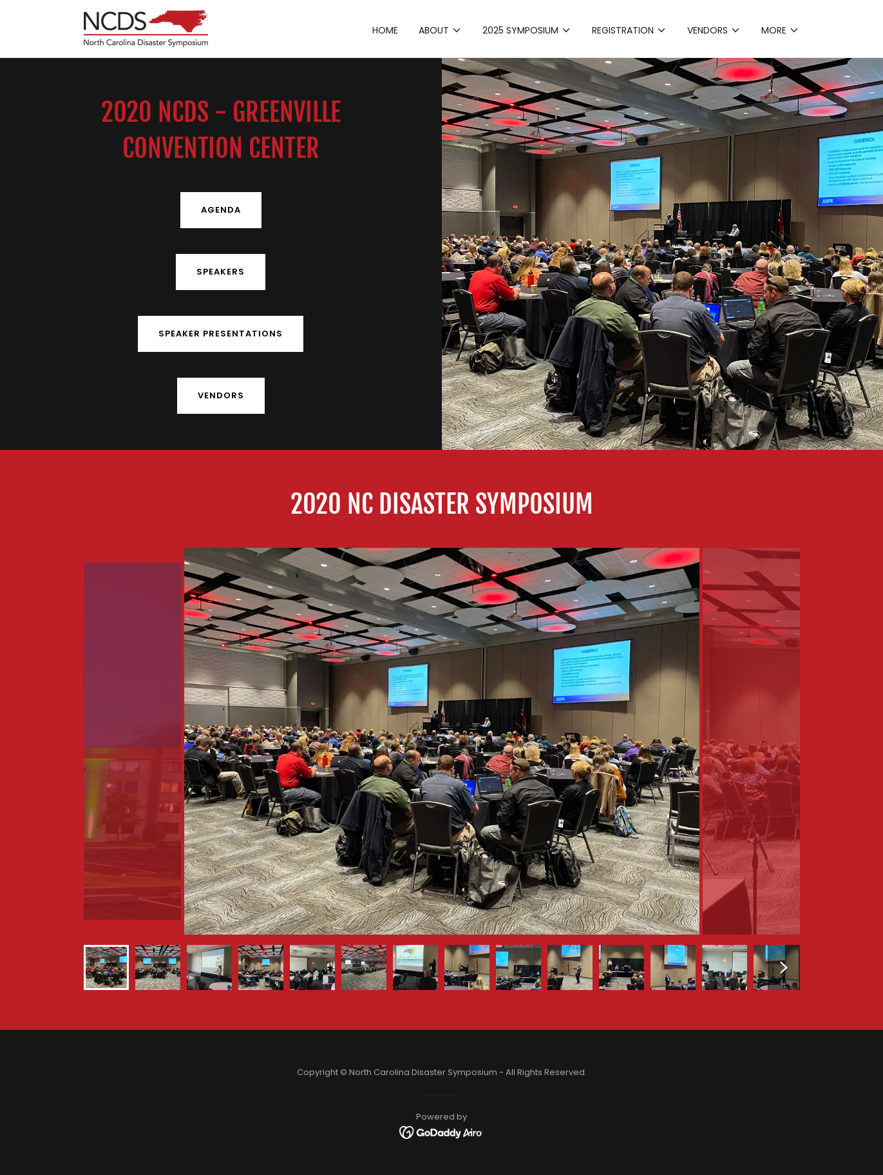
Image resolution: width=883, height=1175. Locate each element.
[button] (440, 30)
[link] (146, 27)
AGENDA (221, 210)
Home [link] (385, 30)
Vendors (221, 395)
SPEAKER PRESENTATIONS (220, 333)
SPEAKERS (220, 272)
